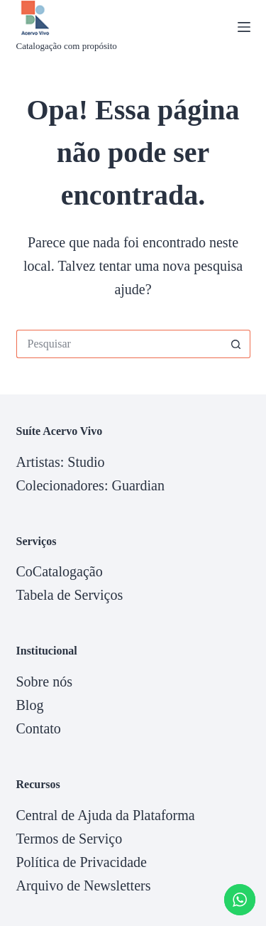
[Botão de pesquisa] (236, 344)
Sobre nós (44, 681)
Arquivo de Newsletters (83, 885)
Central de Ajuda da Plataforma (105, 815)
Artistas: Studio (60, 462)
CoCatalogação (59, 571)
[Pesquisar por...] (119, 344)
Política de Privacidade (81, 862)
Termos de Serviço (69, 838)
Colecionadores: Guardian (90, 485)
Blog (30, 705)
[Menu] (244, 27)
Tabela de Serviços (69, 595)
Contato (38, 728)
